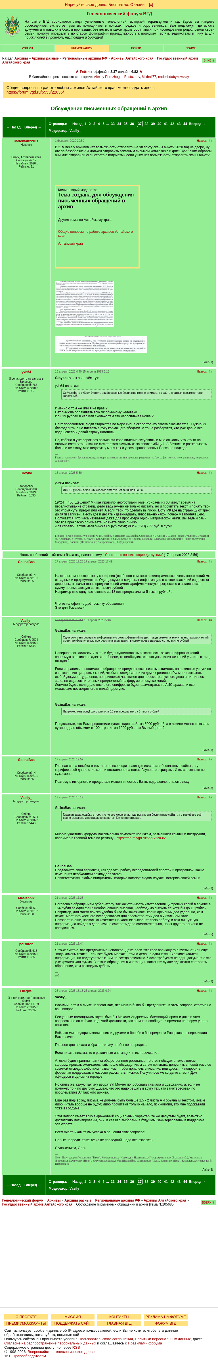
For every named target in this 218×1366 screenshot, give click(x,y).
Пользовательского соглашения (105, 1339)
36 (132, 124)
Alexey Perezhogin (108, 77)
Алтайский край (70, 244)
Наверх (202, 140)
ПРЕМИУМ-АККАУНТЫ (26, 1323)
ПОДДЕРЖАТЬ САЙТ (72, 1323)
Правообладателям (29, 1356)
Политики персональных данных (163, 1339)
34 (119, 124)
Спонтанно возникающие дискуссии (133, 555)
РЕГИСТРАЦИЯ (81, 48)
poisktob (26, 944)
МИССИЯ (72, 1317)
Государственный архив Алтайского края (37, 1204)
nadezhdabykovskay (173, 77)
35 (125, 124)
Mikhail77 (149, 77)
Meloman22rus (26, 141)
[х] (151, 4)
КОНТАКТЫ (119, 1317)
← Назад (13, 127)
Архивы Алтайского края (132, 58)
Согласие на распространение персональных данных (50, 1343)
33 (113, 124)
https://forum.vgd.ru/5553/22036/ (35, 92)
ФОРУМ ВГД (166, 1323)
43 (179, 124)
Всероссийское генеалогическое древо (61, 1352)
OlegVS (26, 991)
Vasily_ (75, 131)
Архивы (21, 58)
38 (146, 124)
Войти (136, 48)
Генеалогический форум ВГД (119, 13)
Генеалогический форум (22, 1200)
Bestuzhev (132, 77)
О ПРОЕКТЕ (26, 1317)
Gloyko (26, 473)
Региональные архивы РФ (84, 58)
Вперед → (32, 127)
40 (159, 124)
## (210, 140)
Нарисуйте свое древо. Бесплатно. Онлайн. (105, 4)
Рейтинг (86, 72)
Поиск (191, 48)
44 (185, 124)
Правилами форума (145, 1343)
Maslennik (26, 898)
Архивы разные (45, 58)
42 (172, 124)
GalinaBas (26, 562)
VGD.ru (27, 48)
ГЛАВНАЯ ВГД (119, 1323)
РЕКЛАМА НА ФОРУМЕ (165, 1317)
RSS (76, 1347)
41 (165, 124)
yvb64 (26, 372)
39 (153, 124)
